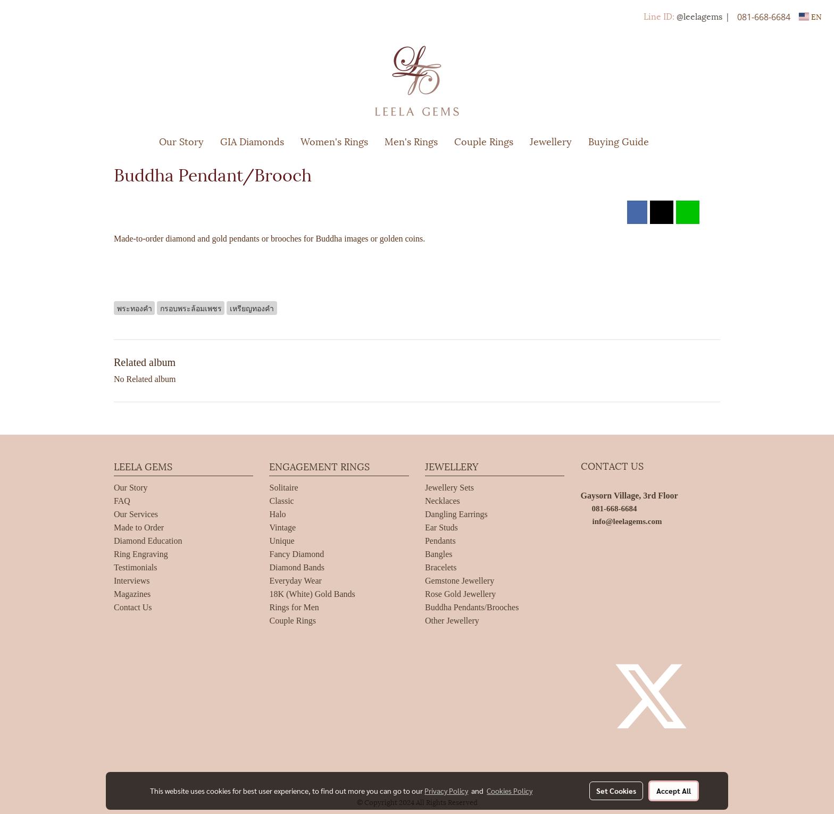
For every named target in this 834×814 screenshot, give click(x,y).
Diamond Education (148, 540)
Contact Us (133, 607)
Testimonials (135, 567)
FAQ (122, 500)
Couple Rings (483, 141)
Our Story (181, 141)
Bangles (439, 554)
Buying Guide (618, 141)
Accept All (673, 790)
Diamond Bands (296, 567)
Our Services (136, 514)
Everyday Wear (295, 580)
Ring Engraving (141, 554)
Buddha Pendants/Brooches (472, 607)
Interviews (132, 580)
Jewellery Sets (449, 487)
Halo (277, 514)
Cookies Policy (509, 790)
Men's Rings (411, 141)
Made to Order (139, 527)
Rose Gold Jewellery (460, 594)
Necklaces (442, 500)
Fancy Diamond (296, 554)
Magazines (132, 594)
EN (810, 16)
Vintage (282, 527)
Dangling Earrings (456, 514)
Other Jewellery (452, 620)
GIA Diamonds (252, 141)
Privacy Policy (446, 790)
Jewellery (551, 141)
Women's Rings (334, 141)
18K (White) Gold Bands (312, 594)
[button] (672, 141)
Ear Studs (441, 527)
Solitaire (283, 487)
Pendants (440, 540)
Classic (281, 500)
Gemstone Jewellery (459, 580)
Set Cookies (616, 790)
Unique (281, 540)
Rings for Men (294, 607)
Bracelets (441, 567)
